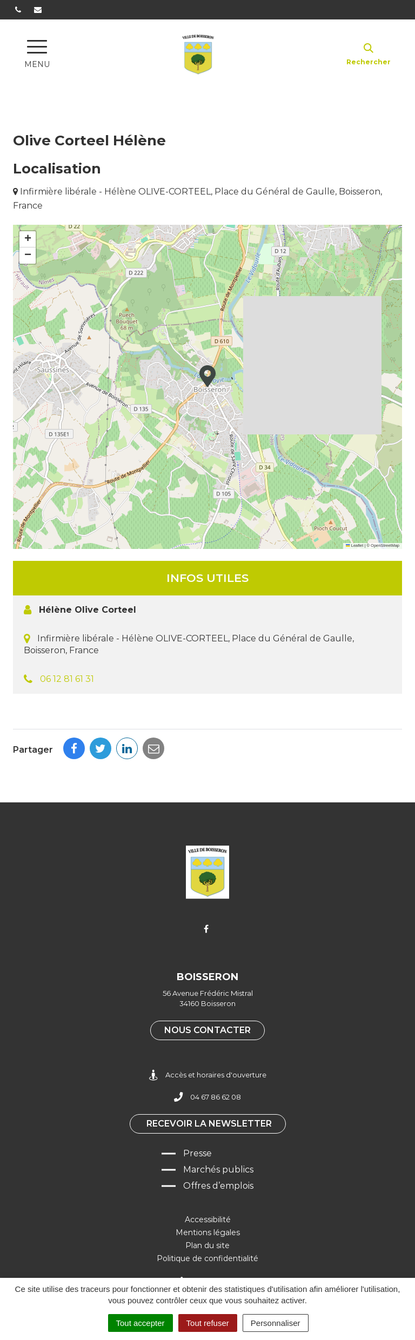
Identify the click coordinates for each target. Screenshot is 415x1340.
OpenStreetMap (385, 545)
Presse (197, 1153)
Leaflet (354, 545)
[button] (207, 376)
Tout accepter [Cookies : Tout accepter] (140, 1323)
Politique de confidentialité (207, 1258)
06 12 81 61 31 (67, 679)
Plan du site (207, 1245)
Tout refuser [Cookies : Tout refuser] (207, 1323)
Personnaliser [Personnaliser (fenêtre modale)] (275, 1323)
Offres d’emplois (218, 1186)
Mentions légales (208, 1232)
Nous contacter (207, 1030)
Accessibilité (208, 1219)
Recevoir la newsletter (209, 1123)
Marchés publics (218, 1169)
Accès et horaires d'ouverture (207, 1075)
